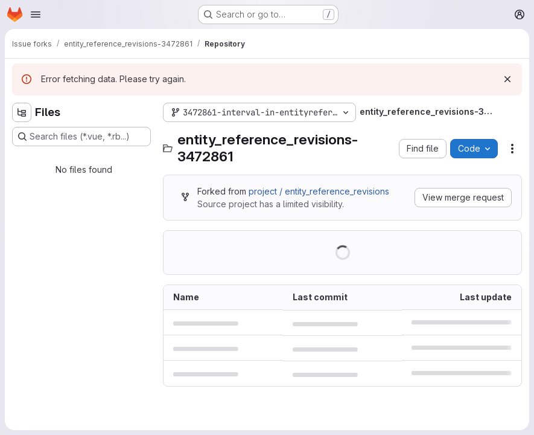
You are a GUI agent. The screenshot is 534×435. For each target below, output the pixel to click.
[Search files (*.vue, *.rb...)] (81, 136)
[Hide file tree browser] (21, 112)
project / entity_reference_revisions (319, 191)
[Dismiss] (507, 79)
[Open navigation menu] (35, 14)
